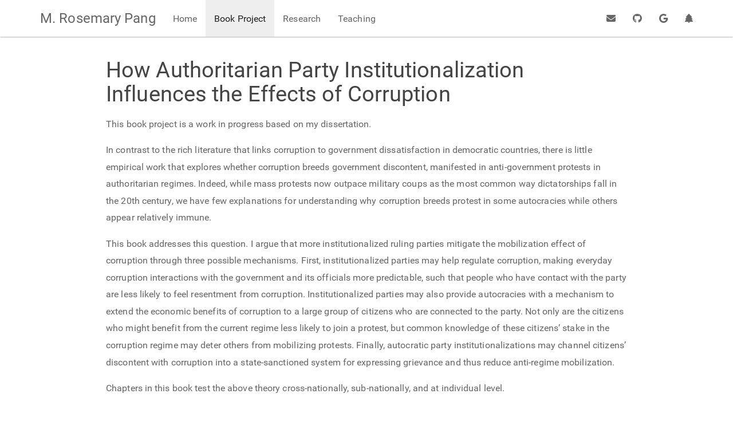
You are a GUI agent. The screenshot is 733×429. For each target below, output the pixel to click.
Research (302, 18)
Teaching (357, 18)
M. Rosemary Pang (98, 18)
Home (185, 18)
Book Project (240, 18)
